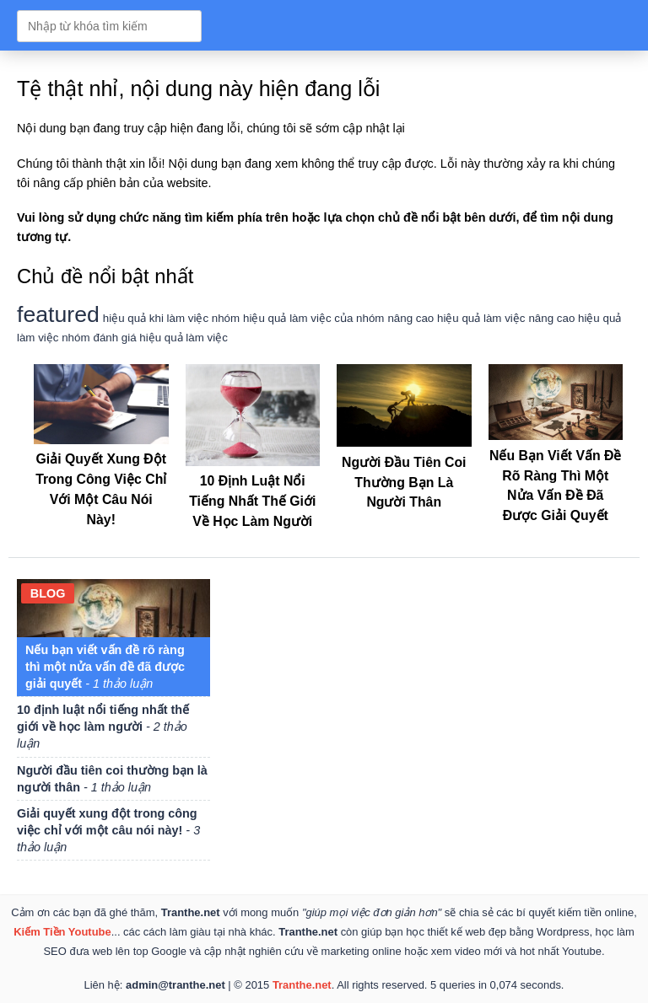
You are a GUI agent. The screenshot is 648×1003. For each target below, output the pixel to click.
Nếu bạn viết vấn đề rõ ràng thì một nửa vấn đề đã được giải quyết (556, 475)
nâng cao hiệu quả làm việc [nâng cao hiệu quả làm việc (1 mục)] (456, 318)
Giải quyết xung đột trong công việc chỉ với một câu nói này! (101, 479)
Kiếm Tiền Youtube (62, 931)
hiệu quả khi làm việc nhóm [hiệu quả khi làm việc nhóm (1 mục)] (171, 318)
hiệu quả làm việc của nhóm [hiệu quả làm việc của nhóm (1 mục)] (313, 318)
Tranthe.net (302, 985)
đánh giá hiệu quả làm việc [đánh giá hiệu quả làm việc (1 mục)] (161, 337)
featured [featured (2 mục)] (58, 314)
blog (48, 593)
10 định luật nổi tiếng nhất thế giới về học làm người (103, 726)
